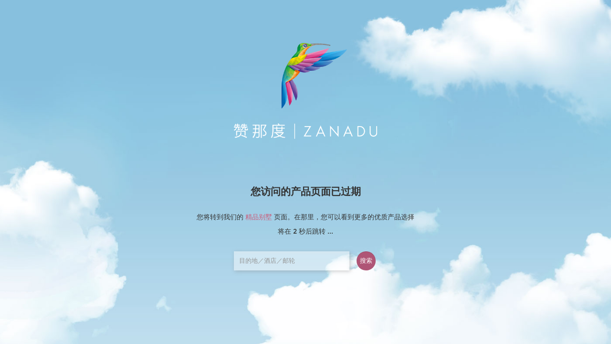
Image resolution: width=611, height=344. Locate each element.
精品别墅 (258, 217)
